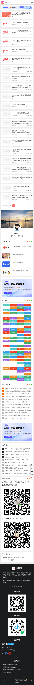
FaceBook (28, 321)
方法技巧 (6, 340)
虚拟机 (27, 337)
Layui (13, 348)
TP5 (6, 376)
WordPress (13, 321)
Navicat (5, 310)
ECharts (20, 354)
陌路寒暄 (10, 557)
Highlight (28, 310)
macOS (20, 307)
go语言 (5, 346)
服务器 (5, 360)
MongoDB (28, 315)
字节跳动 (13, 313)
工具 (13, 368)
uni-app (5, 321)
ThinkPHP (13, 376)
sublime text (5, 368)
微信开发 (13, 360)
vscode (27, 326)
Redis (6, 337)
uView (27, 312)
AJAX (20, 376)
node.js (20, 351)
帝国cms (13, 337)
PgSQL (20, 310)
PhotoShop (28, 371)
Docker (5, 329)
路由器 (13, 332)
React (20, 348)
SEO (20, 357)
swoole (27, 334)
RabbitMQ (13, 329)
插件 (6, 332)
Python (27, 368)
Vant (20, 304)
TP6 (20, 332)
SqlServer (6, 312)
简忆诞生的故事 (17, 586)
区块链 (27, 348)
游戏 (28, 318)
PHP (28, 376)
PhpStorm (28, 362)
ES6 (20, 318)
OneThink (28, 332)
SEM (6, 324)
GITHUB (28, 354)
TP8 (13, 310)
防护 (13, 340)
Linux (13, 307)
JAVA (20, 346)
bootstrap (6, 357)
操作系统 (20, 371)
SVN (20, 329)
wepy (13, 318)
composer (28, 329)
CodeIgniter (20, 337)
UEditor (13, 357)
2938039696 (9, 647)
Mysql (13, 351)
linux (6, 354)
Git (27, 346)
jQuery (27, 373)
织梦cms (28, 379)
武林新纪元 (11, 560)
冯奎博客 (5, 557)
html (28, 351)
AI (27, 343)
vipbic (26, 557)
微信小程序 (20, 379)
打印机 (5, 304)
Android (13, 346)
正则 (20, 362)
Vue (20, 334)
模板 (28, 357)
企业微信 (20, 313)
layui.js (20, 368)
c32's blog (5, 560)
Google (13, 304)
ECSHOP (20, 360)
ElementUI (28, 304)
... (23, 205)
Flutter (27, 324)
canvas (20, 321)
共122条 (5, 205)
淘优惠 (15, 557)
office (13, 379)
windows (28, 307)
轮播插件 (28, 365)
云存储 (13, 324)
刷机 (20, 324)
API (6, 379)
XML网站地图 (13, 664)
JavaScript (28, 340)
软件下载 (20, 340)
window (13, 354)
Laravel (5, 351)
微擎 (6, 318)
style (28, 360)
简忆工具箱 (21, 557)
